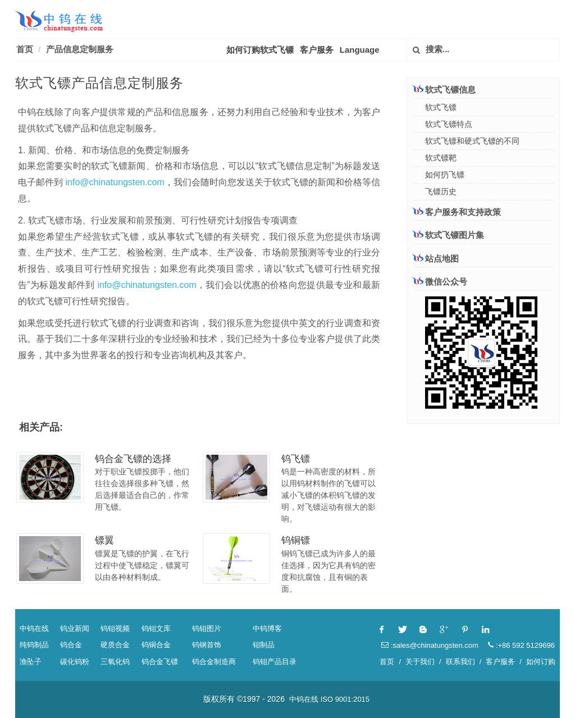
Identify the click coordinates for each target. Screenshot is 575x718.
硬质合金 (115, 645)
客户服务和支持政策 (457, 212)
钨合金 (71, 645)
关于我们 (420, 661)
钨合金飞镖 (160, 661)
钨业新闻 (74, 628)
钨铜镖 (295, 540)
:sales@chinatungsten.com (429, 645)
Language (360, 49)
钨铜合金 (156, 645)
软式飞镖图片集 (448, 235)
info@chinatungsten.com (115, 182)
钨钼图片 (206, 628)
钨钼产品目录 (274, 661)
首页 (24, 49)
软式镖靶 (441, 157)
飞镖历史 (441, 191)
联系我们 (460, 661)
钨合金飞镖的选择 (133, 459)
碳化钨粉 (74, 661)
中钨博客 (267, 628)
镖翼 (104, 540)
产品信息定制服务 (79, 49)
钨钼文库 (156, 628)
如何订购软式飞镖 (260, 49)
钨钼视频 (115, 628)
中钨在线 (34, 628)
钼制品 (264, 645)
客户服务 (317, 49)
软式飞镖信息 (444, 89)
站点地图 (436, 258)
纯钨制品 (34, 645)
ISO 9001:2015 (345, 699)
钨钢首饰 (206, 645)
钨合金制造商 (214, 661)
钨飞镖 (295, 459)
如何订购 (540, 661)
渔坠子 (31, 661)
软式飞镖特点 (448, 124)
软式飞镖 (441, 107)
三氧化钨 (115, 661)
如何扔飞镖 (444, 174)
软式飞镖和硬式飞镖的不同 (472, 140)
